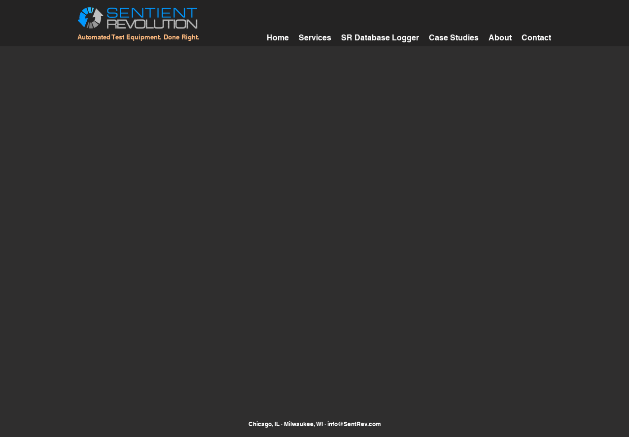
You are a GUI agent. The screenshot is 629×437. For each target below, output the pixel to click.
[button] (454, 36)
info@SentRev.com (354, 424)
